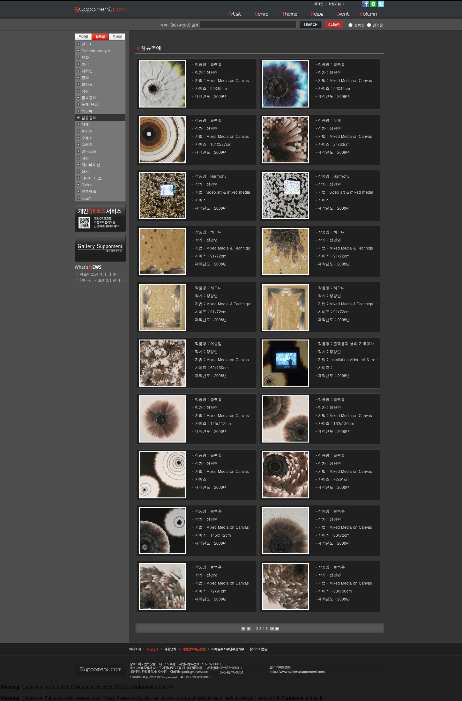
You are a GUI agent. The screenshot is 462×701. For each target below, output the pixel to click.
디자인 (87, 70)
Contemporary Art (97, 50)
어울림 (216, 343)
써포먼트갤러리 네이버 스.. (103, 274)
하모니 (216, 232)
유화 (85, 57)
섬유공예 (89, 117)
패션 (85, 157)
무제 (337, 120)
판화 (85, 77)
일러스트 (89, 151)
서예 (85, 124)
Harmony (218, 176)
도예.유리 (89, 104)
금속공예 (89, 97)
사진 (85, 90)
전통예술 (89, 191)
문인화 (87, 131)
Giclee (87, 184)
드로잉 (87, 198)
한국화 (87, 44)
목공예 (87, 111)
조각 (85, 64)
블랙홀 (216, 64)
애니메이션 (91, 164)
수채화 (87, 137)
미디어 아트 (91, 178)
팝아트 (87, 84)
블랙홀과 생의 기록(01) (353, 343)
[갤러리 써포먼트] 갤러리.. (103, 280)
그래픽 (87, 144)
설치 (85, 171)
